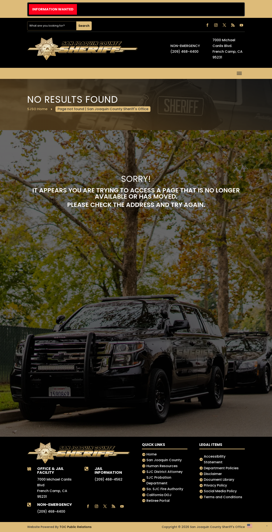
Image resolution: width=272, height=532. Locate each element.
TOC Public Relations (76, 527)
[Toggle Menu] (239, 73)
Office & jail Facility (50, 470)
